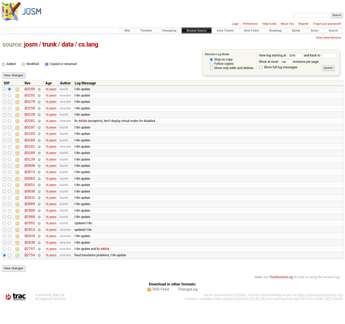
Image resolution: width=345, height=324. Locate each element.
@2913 (30, 246)
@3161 (30, 153)
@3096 (30, 175)
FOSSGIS (239, 315)
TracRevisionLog (281, 297)
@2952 (30, 239)
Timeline (146, 30)
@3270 (30, 103)
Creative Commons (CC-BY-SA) (244, 319)
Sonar (315, 30)
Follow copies (222, 64)
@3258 (30, 111)
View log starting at (281, 55)
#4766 (82, 125)
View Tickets (225, 30)
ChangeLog (187, 309)
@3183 (30, 139)
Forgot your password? (327, 23)
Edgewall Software (53, 319)
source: (13, 44)
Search (333, 30)
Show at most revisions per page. (289, 61)
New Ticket (251, 30)
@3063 (30, 189)
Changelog (169, 30)
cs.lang (88, 44)
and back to (320, 55)
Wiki (127, 30)
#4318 (104, 268)
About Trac (287, 23)
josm (31, 44)
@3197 (30, 132)
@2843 (30, 253)
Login (235, 23)
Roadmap (275, 30)
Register (303, 23)
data (67, 44)
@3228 (30, 118)
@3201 (30, 125)
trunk (49, 44)
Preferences (250, 23)
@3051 (30, 196)
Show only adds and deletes (232, 68)
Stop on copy (221, 59)
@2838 (30, 261)
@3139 (30, 168)
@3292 (30, 96)
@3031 (30, 211)
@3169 (30, 146)
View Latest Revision (328, 37)
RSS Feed (161, 309)
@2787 (30, 268)
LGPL (328, 319)
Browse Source (197, 30)
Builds (296, 30)
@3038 (30, 204)
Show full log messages (278, 67)
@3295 (30, 89)
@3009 (30, 218)
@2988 (30, 225)
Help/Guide (269, 23)
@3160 (30, 160)
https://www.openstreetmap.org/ (320, 315)
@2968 (30, 232)
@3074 (30, 182)
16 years (50, 89)
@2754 (30, 275)
